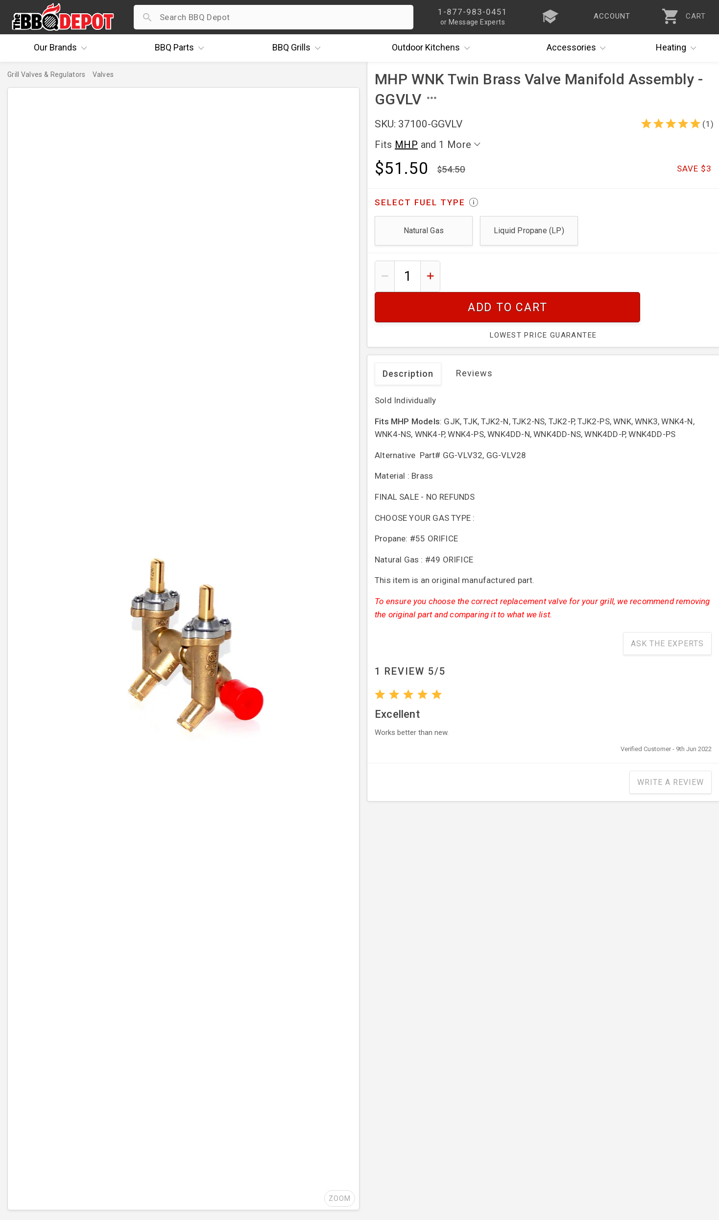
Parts (182, 48)
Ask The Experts (667, 613)
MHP (406, 144)
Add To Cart (580, 276)
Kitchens (433, 48)
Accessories (579, 48)
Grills (298, 48)
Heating (678, 48)
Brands (63, 48)
